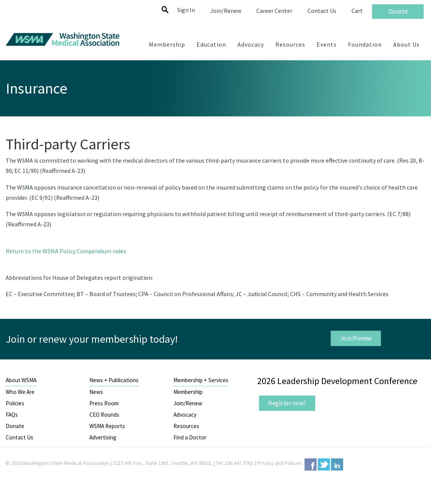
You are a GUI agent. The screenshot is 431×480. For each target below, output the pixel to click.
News (96, 391)
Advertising (102, 437)
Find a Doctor (189, 437)
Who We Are (20, 391)
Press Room (104, 403)
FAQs (12, 414)
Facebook (311, 464)
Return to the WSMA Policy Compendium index (66, 251)
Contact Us (19, 437)
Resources (186, 426)
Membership (188, 391)
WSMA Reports (107, 426)
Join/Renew (356, 338)
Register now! (287, 403)
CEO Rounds (104, 414)
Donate (15, 426)
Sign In (186, 10)
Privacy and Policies (279, 463)
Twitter (324, 464)
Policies (15, 403)
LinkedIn (337, 464)
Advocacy (185, 414)
